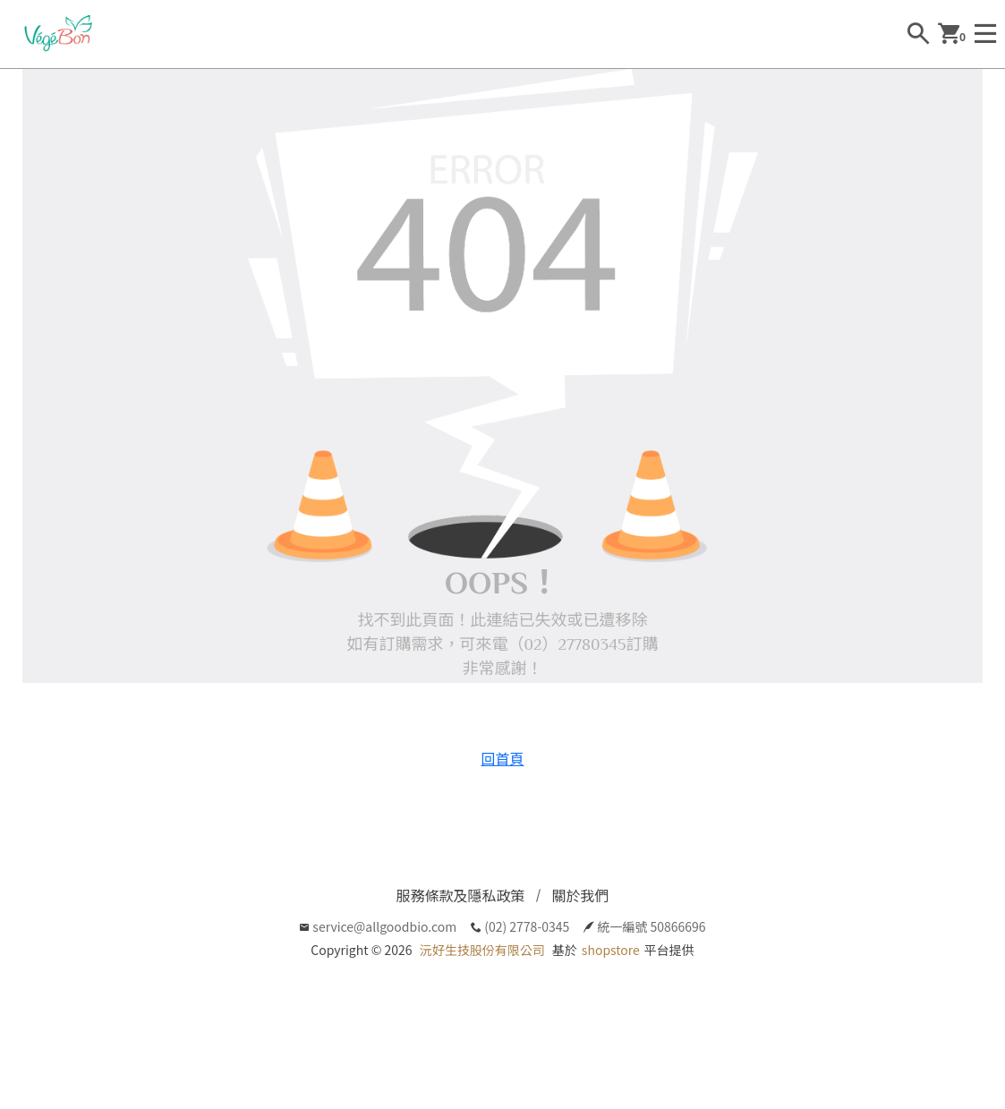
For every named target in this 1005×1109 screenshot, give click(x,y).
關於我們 (580, 895)
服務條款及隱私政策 (460, 895)
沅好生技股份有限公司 (482, 950)
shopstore (611, 950)
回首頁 (502, 758)
